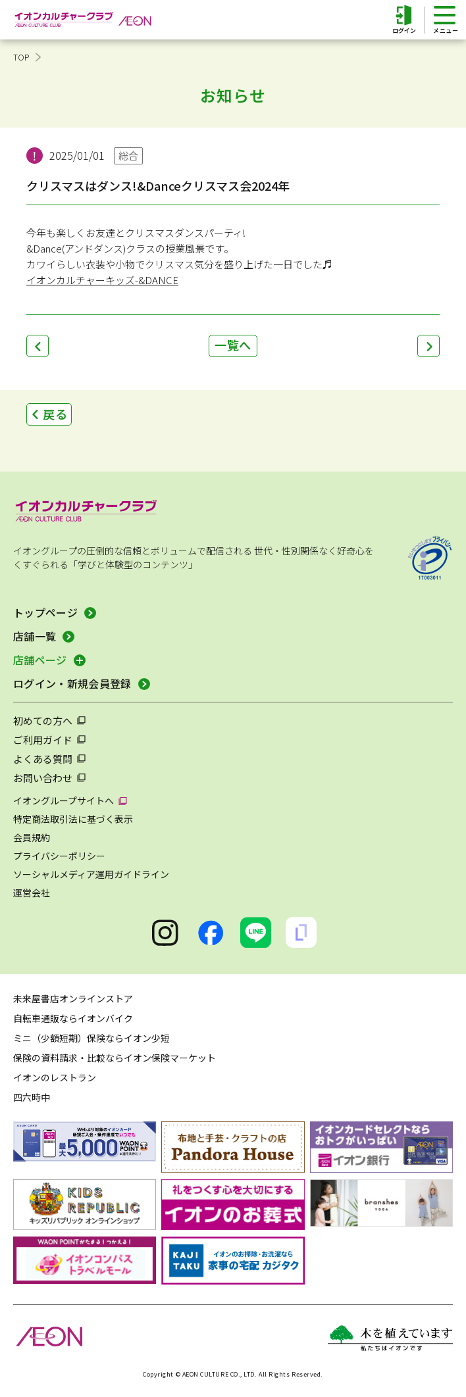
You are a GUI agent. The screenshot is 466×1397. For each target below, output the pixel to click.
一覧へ (233, 344)
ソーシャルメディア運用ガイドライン (91, 874)
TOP (21, 56)
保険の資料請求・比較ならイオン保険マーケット (114, 1057)
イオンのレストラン (54, 1077)
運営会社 (31, 892)
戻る (55, 413)
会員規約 (31, 837)
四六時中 (31, 1097)
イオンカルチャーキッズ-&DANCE (102, 280)
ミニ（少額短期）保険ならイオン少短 (91, 1037)
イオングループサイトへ (63, 800)
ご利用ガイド (42, 740)
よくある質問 (42, 759)
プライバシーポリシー (59, 855)
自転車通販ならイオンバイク (73, 1018)
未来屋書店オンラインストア (73, 998)
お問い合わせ (42, 778)
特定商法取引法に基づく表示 (73, 818)
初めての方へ (42, 720)
